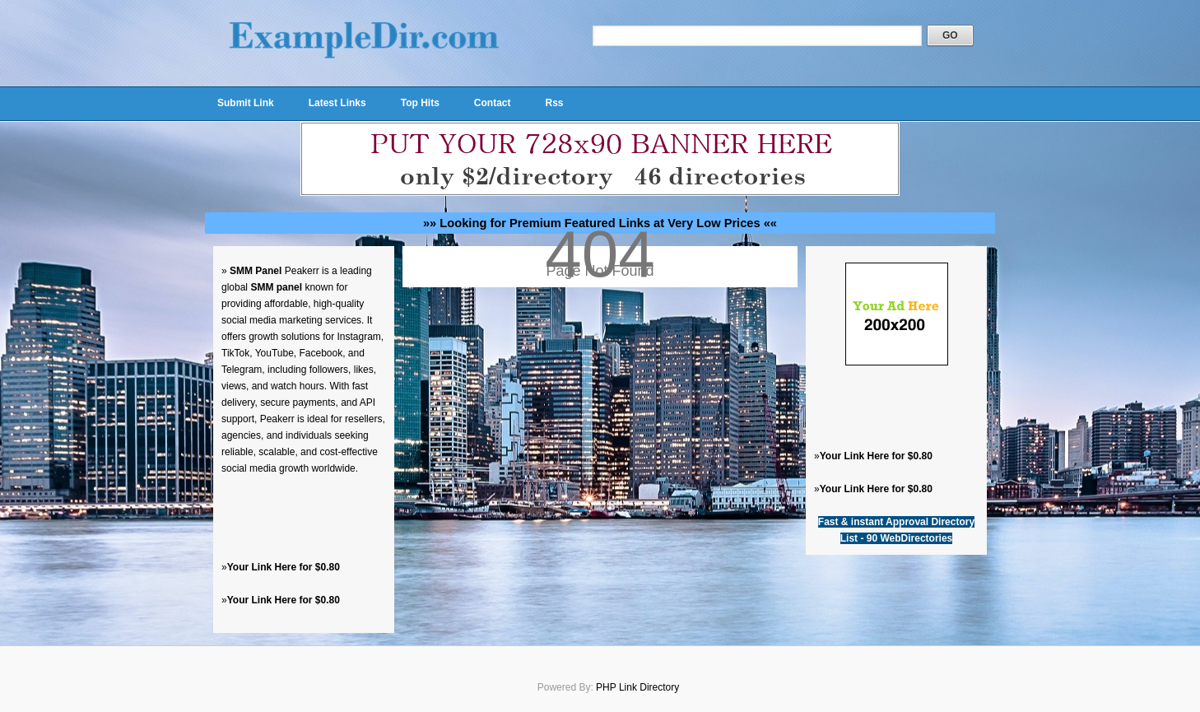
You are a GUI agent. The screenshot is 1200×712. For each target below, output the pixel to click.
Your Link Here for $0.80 (283, 567)
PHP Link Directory (637, 687)
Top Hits (420, 103)
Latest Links (337, 103)
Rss (554, 103)
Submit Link (245, 103)
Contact (492, 103)
